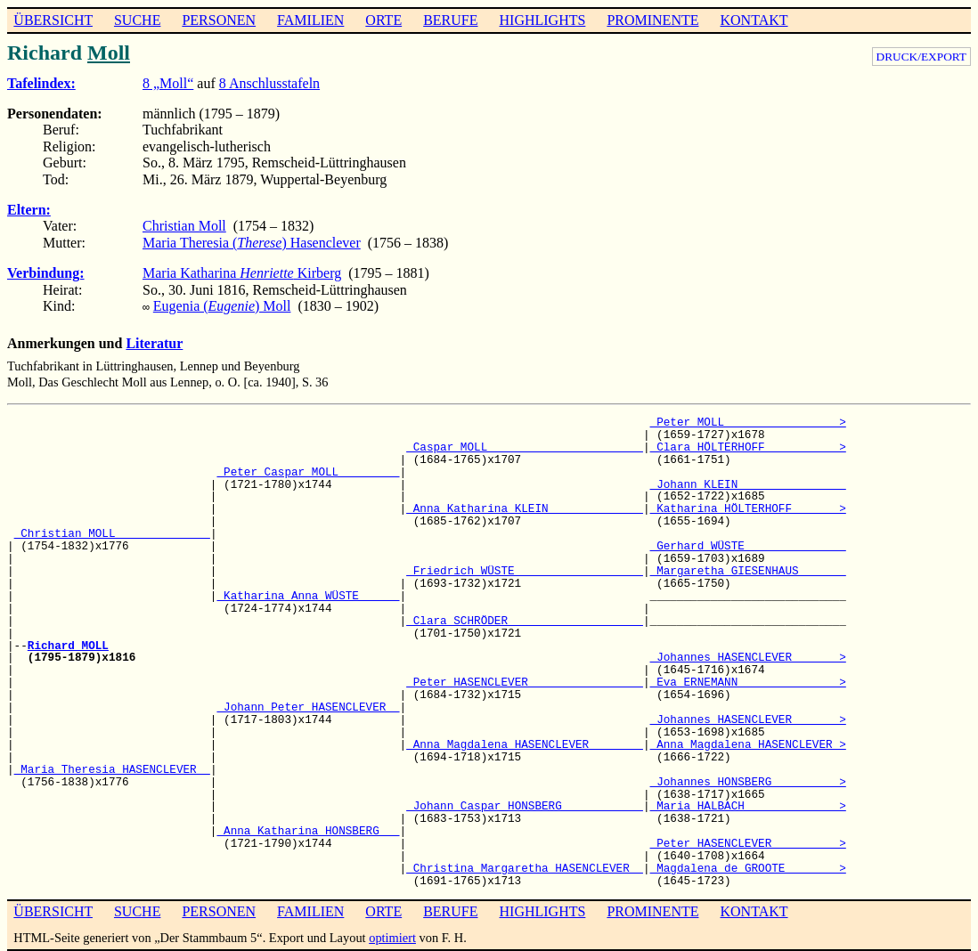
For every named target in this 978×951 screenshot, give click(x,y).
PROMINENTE (652, 20)
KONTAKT (753, 20)
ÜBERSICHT (53, 20)
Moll (108, 52)
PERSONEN (219, 20)
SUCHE (137, 20)
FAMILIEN (310, 20)
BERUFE (450, 20)
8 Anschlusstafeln (269, 83)
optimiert (392, 936)
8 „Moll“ (168, 83)
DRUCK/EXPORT (921, 56)
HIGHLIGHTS (543, 20)
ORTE (383, 20)
